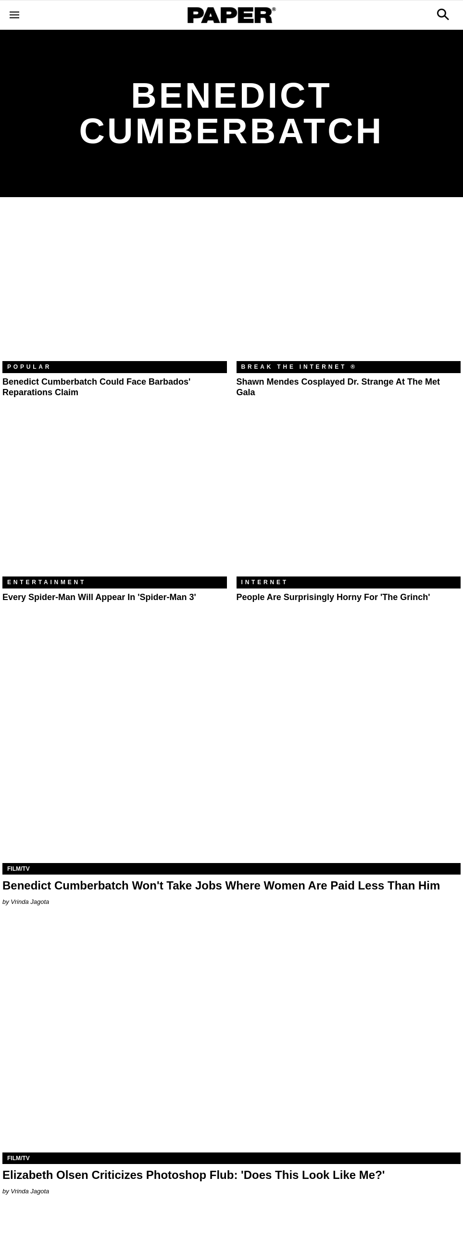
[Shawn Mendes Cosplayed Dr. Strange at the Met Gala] (349, 286)
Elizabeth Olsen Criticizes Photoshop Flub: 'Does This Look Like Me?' (193, 1174)
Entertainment (46, 582)
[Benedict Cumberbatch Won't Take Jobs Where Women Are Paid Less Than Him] (231, 748)
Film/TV (18, 868)
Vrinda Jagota (30, 901)
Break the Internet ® (299, 366)
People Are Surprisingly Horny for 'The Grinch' (333, 597)
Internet (264, 582)
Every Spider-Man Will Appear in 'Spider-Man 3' (99, 597)
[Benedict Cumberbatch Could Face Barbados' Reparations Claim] (114, 286)
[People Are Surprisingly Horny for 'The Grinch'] (349, 501)
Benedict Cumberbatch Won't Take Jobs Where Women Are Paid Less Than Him (221, 885)
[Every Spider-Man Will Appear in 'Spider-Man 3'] (114, 501)
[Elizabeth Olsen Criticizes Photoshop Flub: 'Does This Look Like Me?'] (231, 1037)
